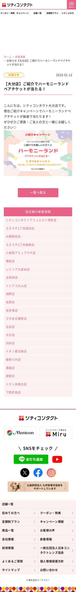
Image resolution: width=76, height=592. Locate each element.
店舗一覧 (37, 13)
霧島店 (10, 367)
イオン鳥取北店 (16, 384)
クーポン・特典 (7, 13)
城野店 (10, 293)
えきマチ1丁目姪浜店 (20, 228)
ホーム (8, 57)
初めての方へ (11, 513)
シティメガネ (68, 13)
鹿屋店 (10, 376)
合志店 (10, 326)
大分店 (10, 334)
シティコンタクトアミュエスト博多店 (31, 220)
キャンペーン (22, 13)
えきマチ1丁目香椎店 (20, 244)
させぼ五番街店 (16, 318)
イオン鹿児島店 (16, 351)
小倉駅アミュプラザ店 (21, 252)
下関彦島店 (13, 392)
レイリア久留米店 (18, 269)
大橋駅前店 (13, 236)
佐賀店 (10, 302)
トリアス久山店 (16, 285)
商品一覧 (8, 530)
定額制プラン (52, 13)
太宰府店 (12, 277)
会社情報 (8, 539)
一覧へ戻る (38, 192)
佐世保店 (12, 310)
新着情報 (20, 57)
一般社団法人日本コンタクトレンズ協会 (55, 550)
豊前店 (10, 261)
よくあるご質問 (12, 561)
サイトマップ (11, 570)
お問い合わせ (49, 570)
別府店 (10, 343)
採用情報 (8, 548)
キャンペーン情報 (52, 521)
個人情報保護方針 (52, 561)
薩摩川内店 (13, 359)
